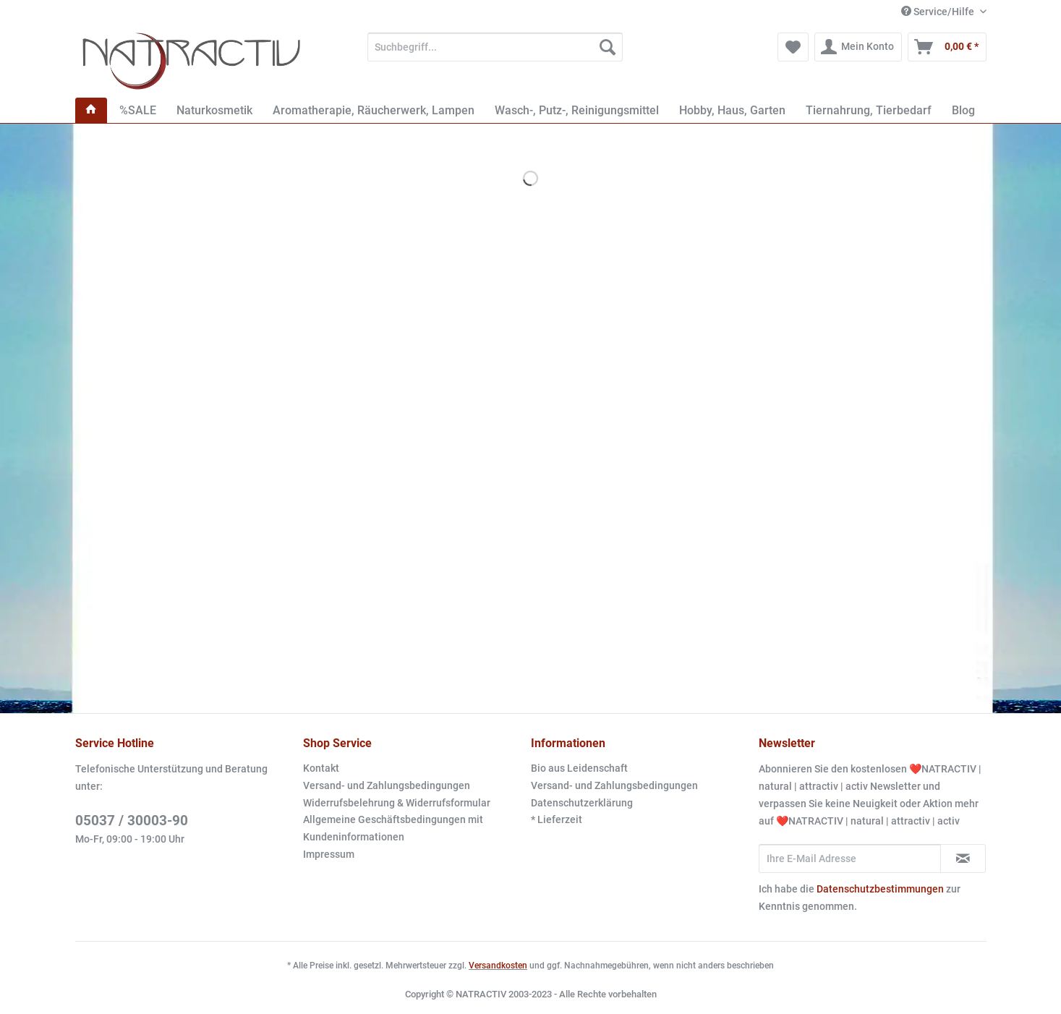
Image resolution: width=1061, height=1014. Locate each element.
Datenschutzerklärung (582, 803)
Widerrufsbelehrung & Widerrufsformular (396, 803)
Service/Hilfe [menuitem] (938, 11)
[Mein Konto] (858, 47)
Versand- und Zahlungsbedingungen (386, 785)
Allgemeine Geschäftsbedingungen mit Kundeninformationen (393, 828)
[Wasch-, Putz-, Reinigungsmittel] (577, 110)
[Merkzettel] (793, 47)
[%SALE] (137, 110)
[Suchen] (607, 47)
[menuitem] (495, 53)
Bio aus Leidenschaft (579, 768)
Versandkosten (498, 965)
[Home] (91, 110)
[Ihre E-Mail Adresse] (850, 858)
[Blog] (963, 110)
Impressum (328, 854)
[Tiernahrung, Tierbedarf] (869, 110)
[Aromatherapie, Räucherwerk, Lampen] (374, 110)
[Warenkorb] (947, 47)
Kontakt (321, 768)
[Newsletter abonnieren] (963, 858)
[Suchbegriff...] (495, 47)
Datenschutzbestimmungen (880, 889)
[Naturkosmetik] (214, 110)
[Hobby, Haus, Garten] (732, 110)
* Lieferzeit (556, 819)
